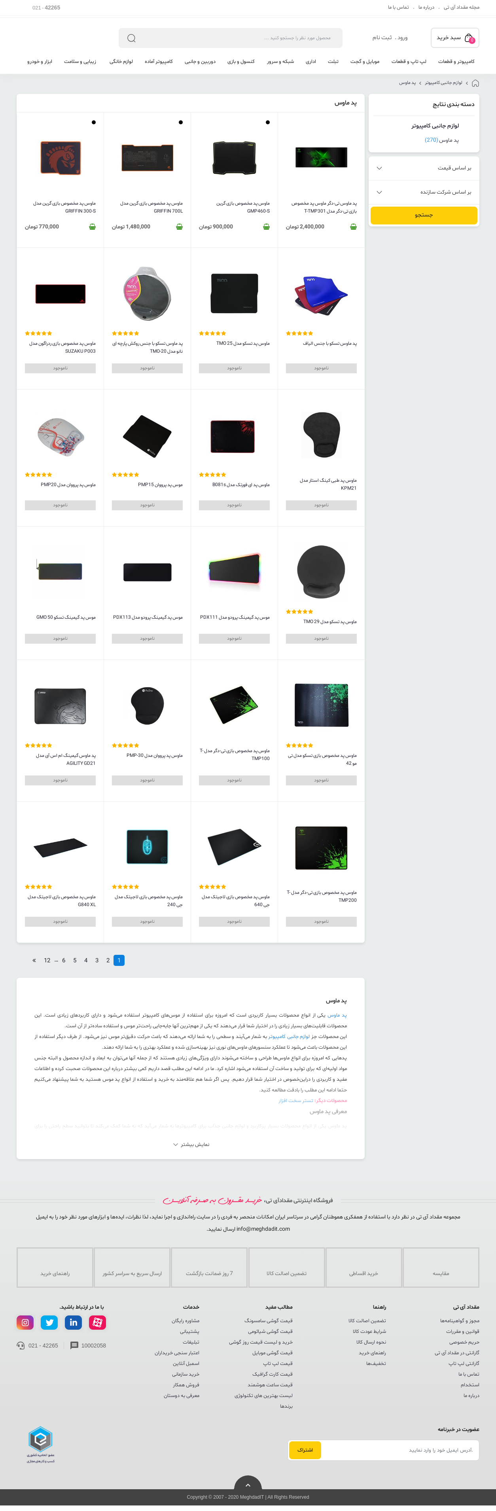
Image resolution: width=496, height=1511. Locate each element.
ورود (402, 38)
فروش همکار (186, 1385)
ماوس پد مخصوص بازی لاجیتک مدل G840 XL (62, 901)
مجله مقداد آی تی (461, 7)
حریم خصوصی (464, 1342)
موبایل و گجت (364, 61)
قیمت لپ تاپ (278, 1363)
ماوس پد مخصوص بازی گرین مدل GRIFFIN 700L (151, 207)
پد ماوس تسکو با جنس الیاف (330, 343)
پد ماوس (407, 83)
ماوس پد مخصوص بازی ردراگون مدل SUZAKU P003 (62, 347)
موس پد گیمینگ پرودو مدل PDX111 (235, 617)
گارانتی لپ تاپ (464, 1363)
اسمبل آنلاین (186, 1363)
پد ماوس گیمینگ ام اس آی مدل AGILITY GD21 (66, 760)
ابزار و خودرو (39, 61)
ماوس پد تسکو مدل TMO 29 (330, 622)
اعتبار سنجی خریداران (177, 1353)
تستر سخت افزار (295, 1100)
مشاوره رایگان (185, 1321)
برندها (286, 1406)
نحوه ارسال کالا (371, 1342)
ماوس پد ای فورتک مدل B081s (241, 485)
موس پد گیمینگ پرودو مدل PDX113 (148, 617)
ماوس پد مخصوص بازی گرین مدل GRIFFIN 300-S (64, 207)
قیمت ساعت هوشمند (270, 1385)
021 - (46, 7)
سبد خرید (456, 39)
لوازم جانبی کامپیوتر (443, 83)
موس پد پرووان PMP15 (160, 485)
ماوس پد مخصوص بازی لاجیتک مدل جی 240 (149, 901)
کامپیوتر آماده (159, 61)
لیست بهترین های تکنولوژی (264, 1395)
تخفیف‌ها (376, 1363)
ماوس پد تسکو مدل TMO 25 (243, 343)
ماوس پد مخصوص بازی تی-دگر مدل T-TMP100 (235, 755)
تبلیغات (191, 1342)
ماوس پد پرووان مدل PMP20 (68, 485)
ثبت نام (382, 38)
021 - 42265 (43, 1345)
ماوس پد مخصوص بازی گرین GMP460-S (243, 207)
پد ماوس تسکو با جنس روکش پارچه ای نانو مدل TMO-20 (147, 347)
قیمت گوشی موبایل (272, 1353)
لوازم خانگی (120, 61)
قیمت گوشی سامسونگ (268, 1321)
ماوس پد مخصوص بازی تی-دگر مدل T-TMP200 (322, 896)
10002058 (93, 1345)
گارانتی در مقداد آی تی (457, 1353)
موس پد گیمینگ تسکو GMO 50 (66, 617)
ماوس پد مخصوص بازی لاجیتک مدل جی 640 (236, 901)
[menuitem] (453, 65)
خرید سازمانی (185, 1374)
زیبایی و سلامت (80, 61)
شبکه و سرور (280, 61)
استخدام (470, 1385)
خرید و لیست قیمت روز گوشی (261, 1342)
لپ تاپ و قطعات (409, 61)
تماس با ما (398, 7)
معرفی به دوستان (181, 1395)
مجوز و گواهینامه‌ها (459, 1321)
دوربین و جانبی (200, 61)
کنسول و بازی (241, 61)
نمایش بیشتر (195, 1144)
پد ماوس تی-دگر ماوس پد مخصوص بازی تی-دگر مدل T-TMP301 (324, 207)
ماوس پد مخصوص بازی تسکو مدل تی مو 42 (322, 760)
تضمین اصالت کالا (367, 1321)
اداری (311, 61)
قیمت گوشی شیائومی (270, 1331)
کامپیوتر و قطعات (456, 61)
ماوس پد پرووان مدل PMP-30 (155, 756)
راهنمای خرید (372, 1353)
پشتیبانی (189, 1331)
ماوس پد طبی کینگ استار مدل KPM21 (328, 484)
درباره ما (426, 7)
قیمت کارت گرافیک (272, 1374)
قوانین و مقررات (462, 1331)
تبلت (333, 61)
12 (47, 961)
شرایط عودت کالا (369, 1331)
